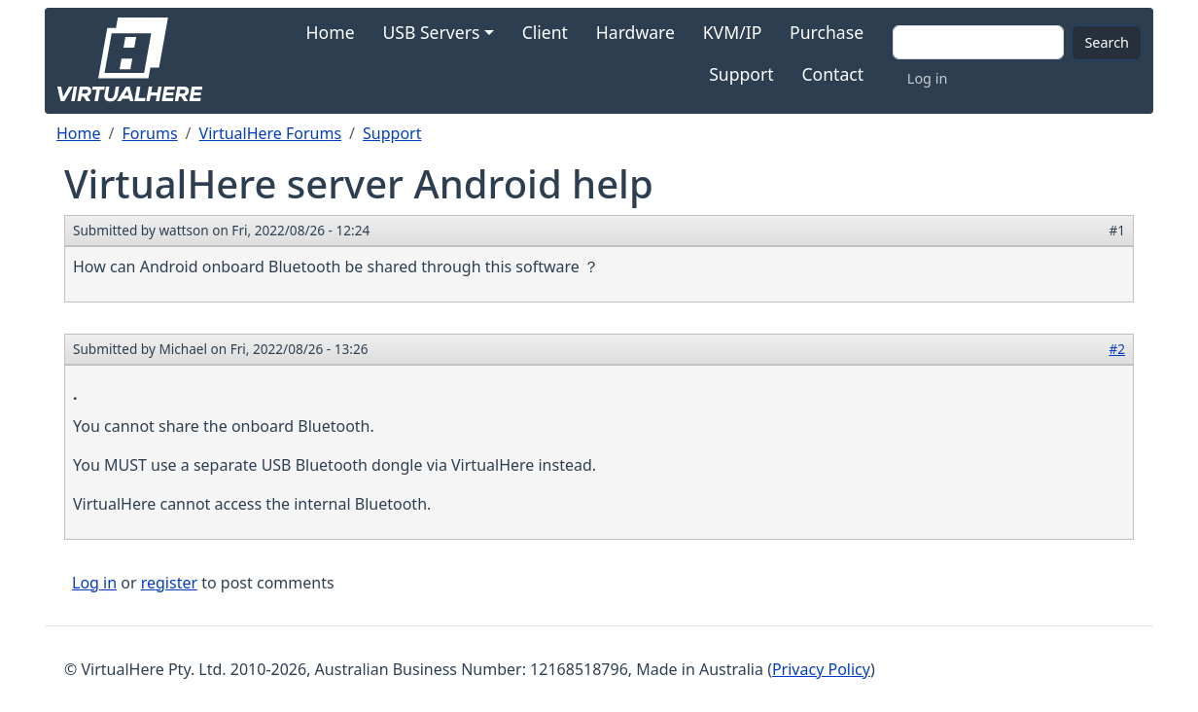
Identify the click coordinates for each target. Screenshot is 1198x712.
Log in (927, 78)
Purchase (826, 32)
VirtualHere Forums (270, 133)
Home (330, 32)
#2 (1117, 348)
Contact (832, 74)
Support (741, 74)
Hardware (635, 32)
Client (545, 32)
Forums (149, 133)
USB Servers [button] (430, 32)
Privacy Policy (821, 669)
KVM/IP (732, 32)
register (169, 582)
